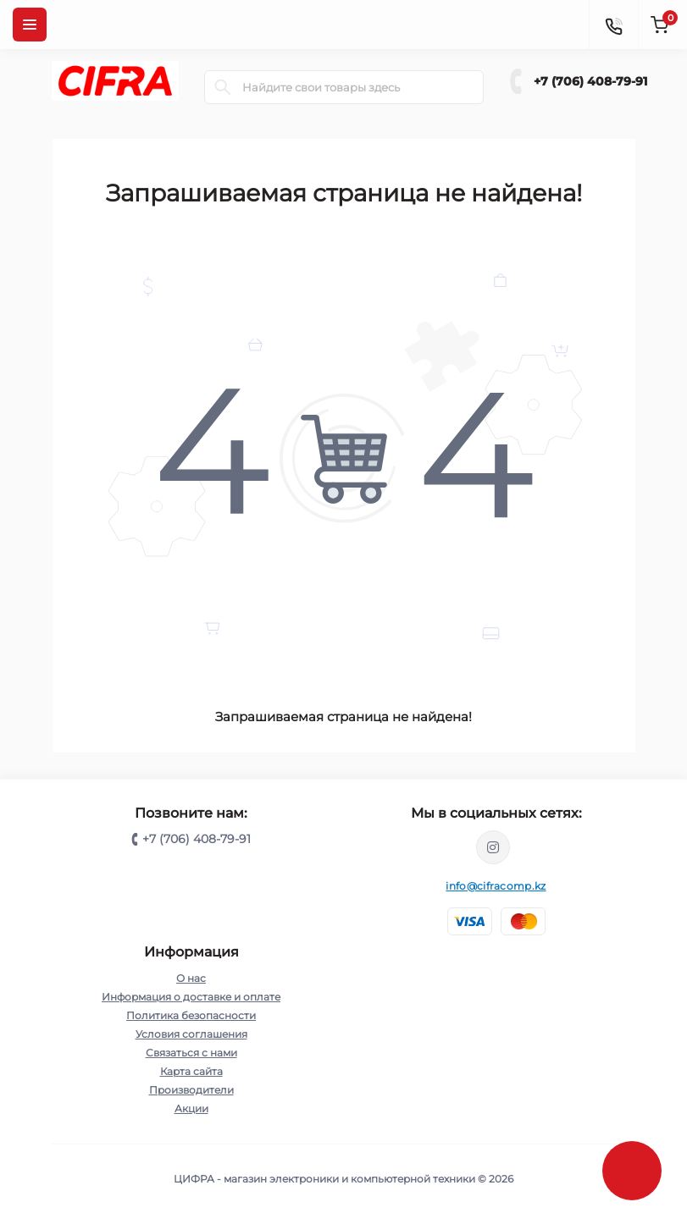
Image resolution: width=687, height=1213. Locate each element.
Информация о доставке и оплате (191, 996)
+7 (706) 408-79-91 (590, 81)
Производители (191, 1089)
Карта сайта (191, 1071)
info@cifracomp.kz (496, 885)
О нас (191, 978)
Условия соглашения (191, 1034)
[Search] (222, 87)
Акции (191, 1108)
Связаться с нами (191, 1052)
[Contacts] (613, 24)
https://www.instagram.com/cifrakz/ (493, 847)
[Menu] (30, 24)
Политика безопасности (191, 1015)
